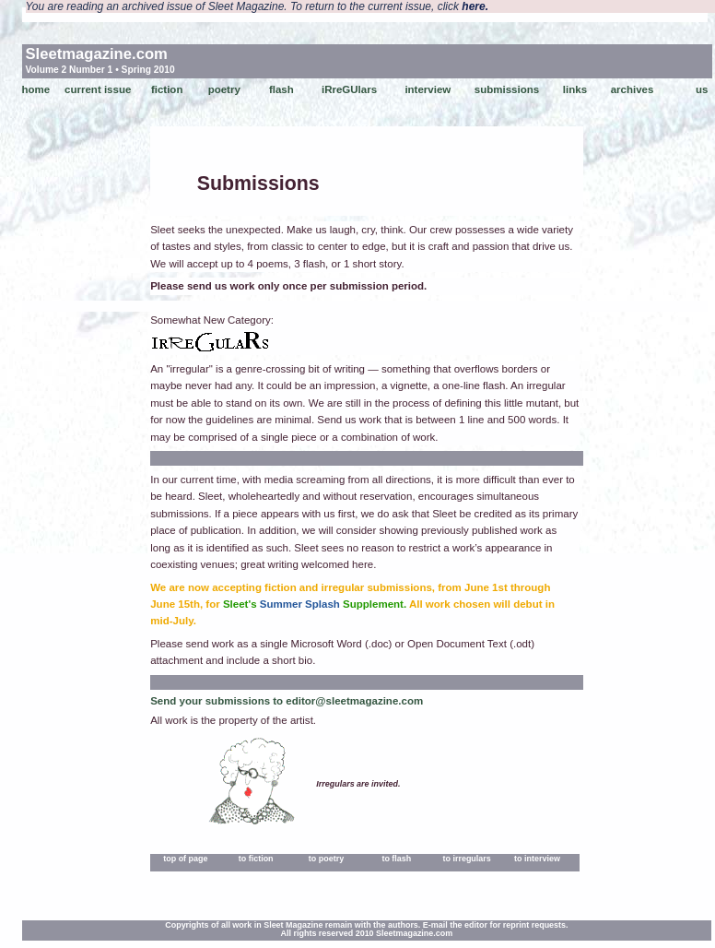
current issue (97, 89)
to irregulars (467, 858)
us (702, 89)
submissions (507, 89)
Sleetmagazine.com (97, 54)
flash (281, 89)
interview (427, 89)
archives (632, 89)
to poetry (326, 858)
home (36, 89)
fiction (167, 89)
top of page (185, 858)
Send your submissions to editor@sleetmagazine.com (286, 700)
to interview (537, 858)
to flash (396, 858)
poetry (224, 89)
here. (475, 6)
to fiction (256, 858)
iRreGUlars (349, 89)
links (575, 89)
